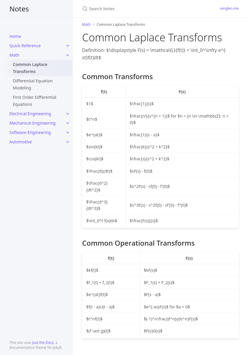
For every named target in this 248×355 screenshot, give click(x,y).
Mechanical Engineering (32, 123)
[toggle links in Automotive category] (67, 142)
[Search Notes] (144, 8)
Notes (19, 8)
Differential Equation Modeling (33, 84)
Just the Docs (43, 342)
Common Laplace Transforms (30, 68)
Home (15, 36)
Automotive (20, 142)
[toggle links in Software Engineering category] (67, 132)
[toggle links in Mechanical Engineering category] (67, 123)
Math (14, 55)
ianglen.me (229, 8)
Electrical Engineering (30, 113)
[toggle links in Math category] (67, 55)
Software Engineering (30, 132)
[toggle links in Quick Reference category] (67, 45)
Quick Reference (25, 45)
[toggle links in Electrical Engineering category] (67, 113)
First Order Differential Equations (34, 100)
